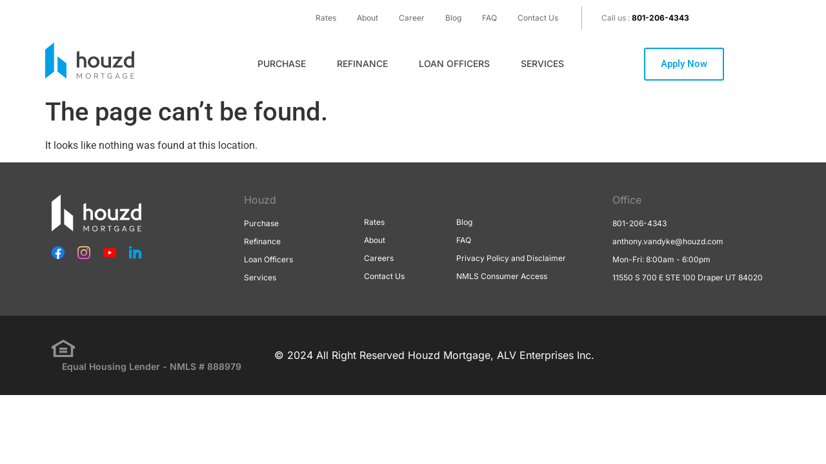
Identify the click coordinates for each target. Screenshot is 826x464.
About (367, 18)
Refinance (362, 63)
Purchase (281, 63)
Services (542, 63)
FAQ (489, 18)
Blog (453, 18)
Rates (326, 18)
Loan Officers (454, 63)
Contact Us (538, 18)
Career (412, 18)
